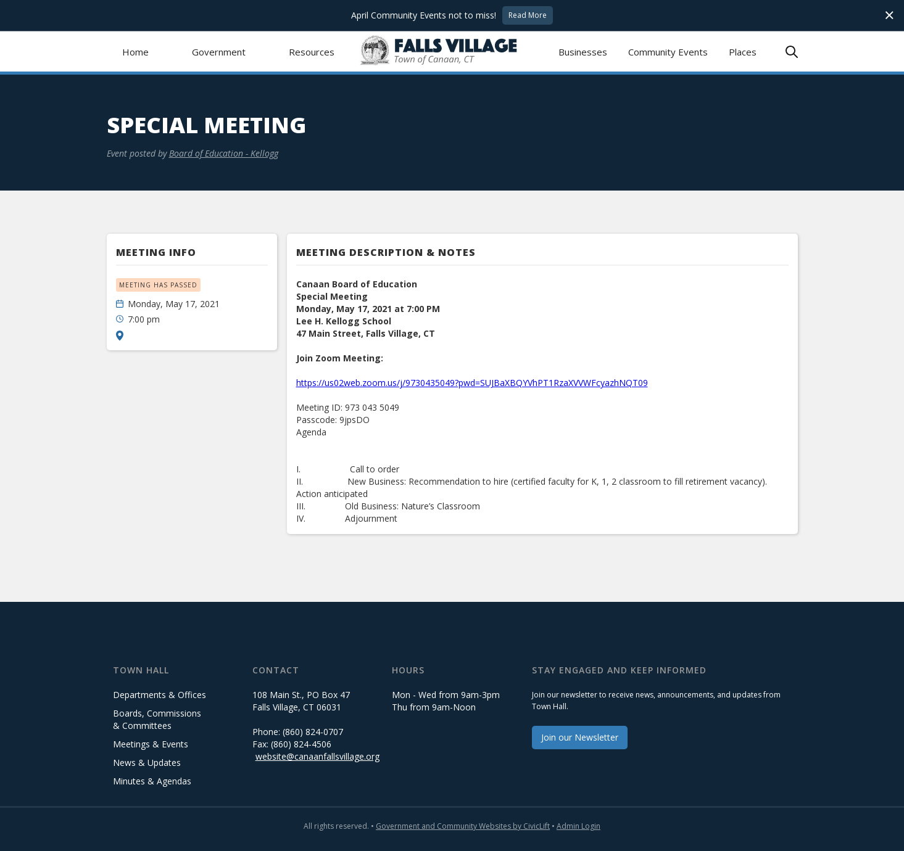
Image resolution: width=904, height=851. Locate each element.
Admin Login (578, 826)
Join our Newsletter (579, 737)
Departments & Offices (159, 695)
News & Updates (147, 762)
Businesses (582, 52)
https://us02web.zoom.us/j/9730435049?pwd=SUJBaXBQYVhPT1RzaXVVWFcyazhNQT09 (472, 382)
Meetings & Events (150, 744)
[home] (452, 51)
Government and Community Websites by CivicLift (463, 826)
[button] (219, 51)
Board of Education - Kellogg (223, 153)
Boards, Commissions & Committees (157, 719)
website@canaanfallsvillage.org (317, 756)
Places (743, 52)
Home (135, 52)
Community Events (668, 52)
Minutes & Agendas (152, 781)
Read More (527, 15)
